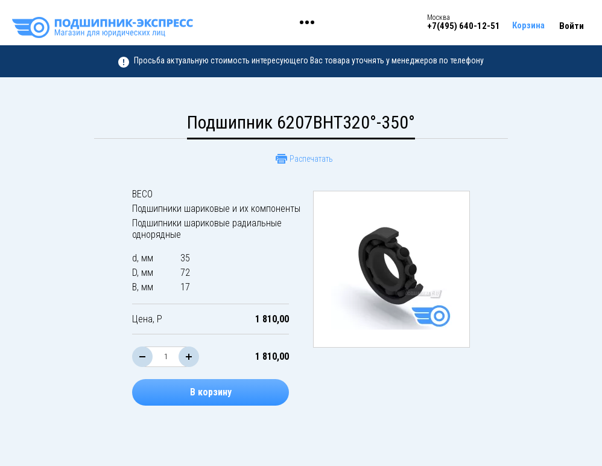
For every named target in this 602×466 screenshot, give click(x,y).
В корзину (211, 392)
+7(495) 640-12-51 (463, 26)
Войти (571, 26)
